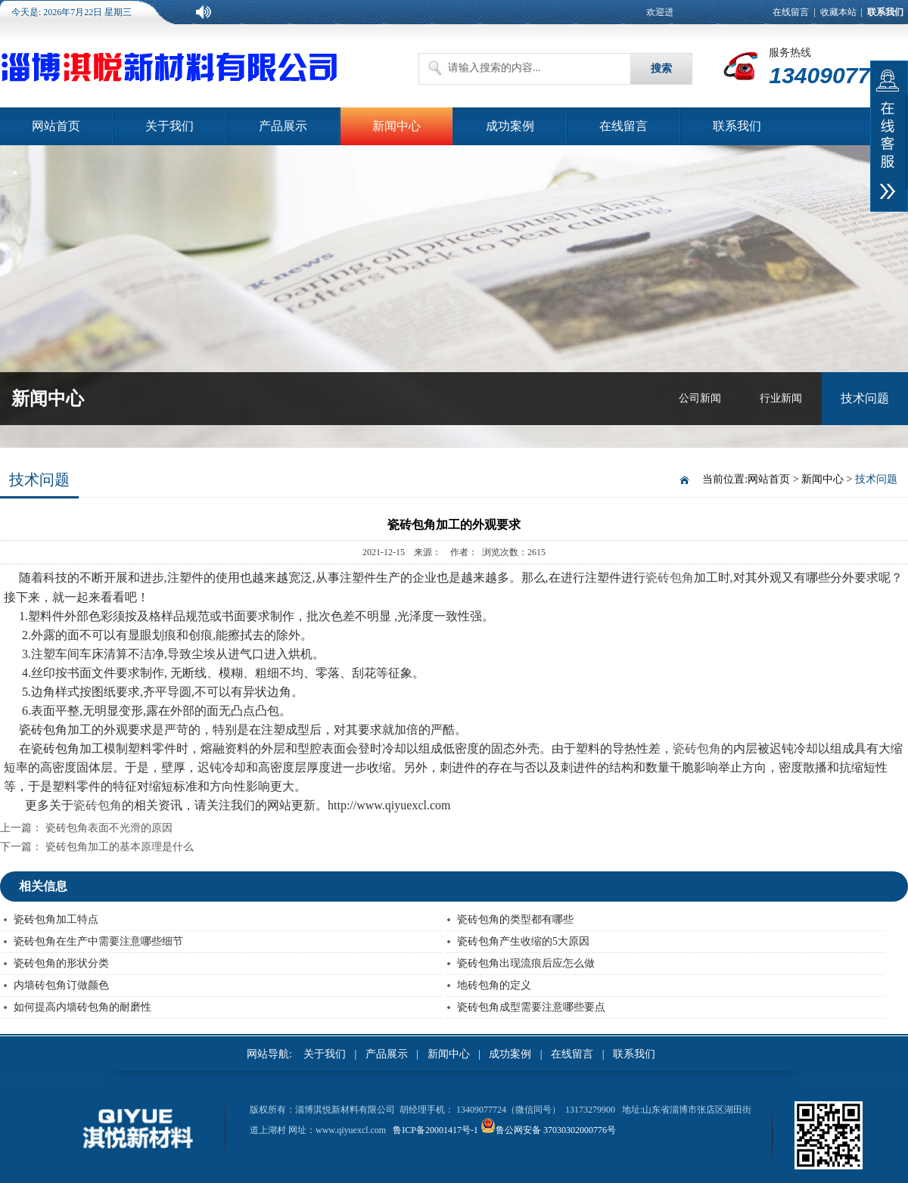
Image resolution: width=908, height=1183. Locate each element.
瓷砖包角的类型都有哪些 (515, 919)
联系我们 (737, 126)
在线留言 (791, 12)
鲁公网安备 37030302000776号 (556, 1130)
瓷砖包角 (669, 577)
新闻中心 (396, 126)
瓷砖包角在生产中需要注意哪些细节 (98, 941)
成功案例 (510, 126)
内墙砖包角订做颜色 (61, 985)
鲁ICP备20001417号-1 (435, 1130)
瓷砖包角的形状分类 (61, 963)
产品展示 (283, 126)
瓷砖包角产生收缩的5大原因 (523, 941)
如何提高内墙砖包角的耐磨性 (82, 1007)
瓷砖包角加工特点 (56, 919)
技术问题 (865, 398)
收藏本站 (838, 12)
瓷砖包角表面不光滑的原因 (109, 828)
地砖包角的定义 (494, 985)
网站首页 (56, 126)
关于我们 (169, 126)
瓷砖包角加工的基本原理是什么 (119, 846)
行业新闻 (781, 398)
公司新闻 (700, 398)
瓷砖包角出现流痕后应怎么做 (526, 963)
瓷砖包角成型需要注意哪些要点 (531, 1007)
